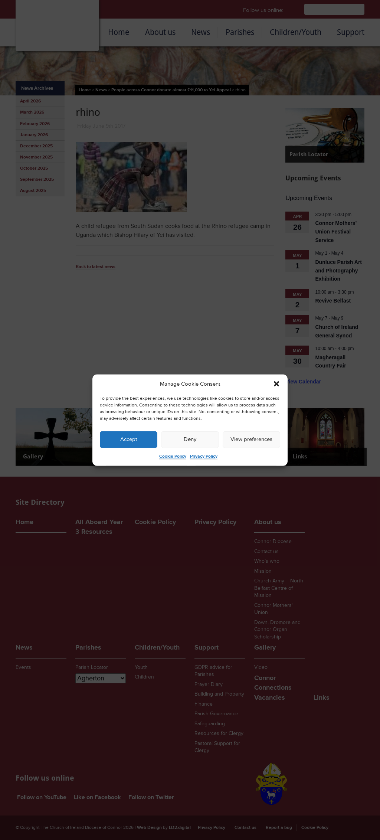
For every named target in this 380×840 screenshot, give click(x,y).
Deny (190, 439)
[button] (276, 384)
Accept (128, 439)
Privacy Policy (203, 456)
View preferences (251, 439)
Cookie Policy (172, 456)
